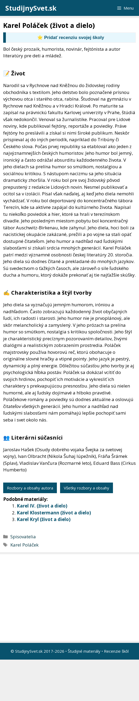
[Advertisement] (70, 597)
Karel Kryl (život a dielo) (43, 519)
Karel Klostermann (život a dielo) (54, 513)
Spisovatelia (23, 537)
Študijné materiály (84, 651)
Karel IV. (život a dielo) (42, 506)
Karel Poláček (24, 545)
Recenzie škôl (116, 651)
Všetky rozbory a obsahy (86, 488)
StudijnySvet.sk (31, 7)
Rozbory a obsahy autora (30, 488)
